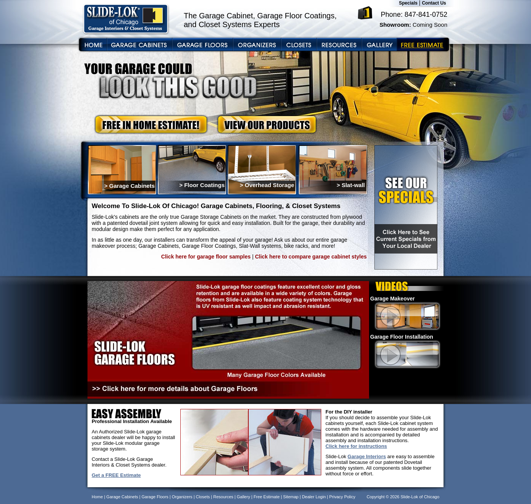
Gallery (243, 496)
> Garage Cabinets (129, 186)
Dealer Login (313, 496)
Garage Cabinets (122, 496)
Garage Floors (154, 496)
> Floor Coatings (202, 185)
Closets (203, 496)
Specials (408, 3)
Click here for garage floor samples (206, 257)
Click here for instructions (356, 446)
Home (97, 496)
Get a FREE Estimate (116, 475)
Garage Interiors (367, 456)
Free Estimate (267, 496)
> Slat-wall (351, 185)
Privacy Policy (342, 496)
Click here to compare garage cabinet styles (311, 257)
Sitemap (290, 496)
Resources (223, 496)
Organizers (182, 496)
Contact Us (434, 3)
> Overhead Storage (267, 185)
